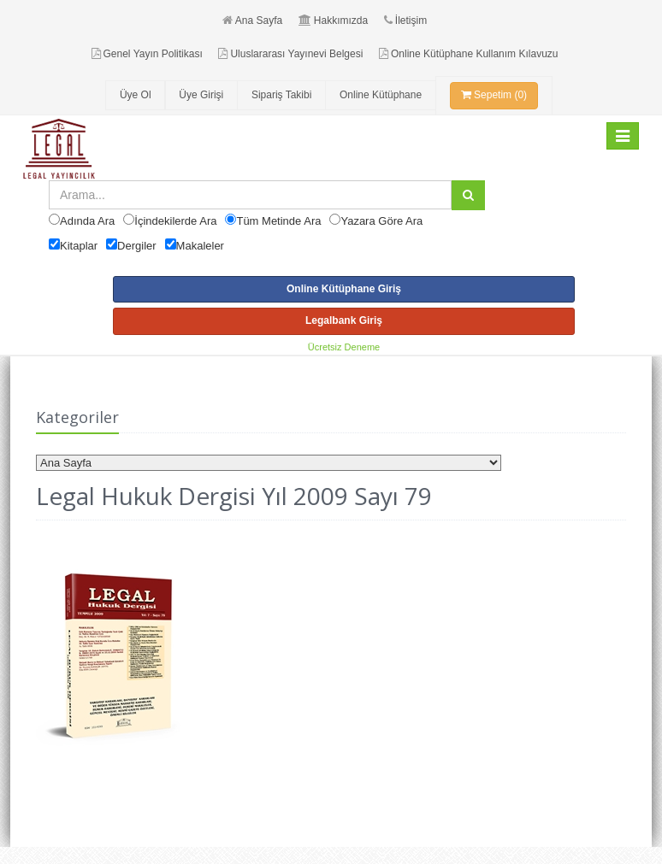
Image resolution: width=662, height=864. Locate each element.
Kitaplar (79, 245)
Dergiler (137, 245)
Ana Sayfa (252, 20)
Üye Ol (135, 95)
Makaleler (200, 245)
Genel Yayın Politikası (147, 54)
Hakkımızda (333, 20)
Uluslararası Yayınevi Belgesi (290, 54)
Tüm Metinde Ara (278, 221)
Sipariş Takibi (281, 95)
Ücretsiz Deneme (344, 347)
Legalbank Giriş (343, 320)
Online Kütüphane (381, 95)
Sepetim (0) (494, 95)
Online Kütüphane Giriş (344, 289)
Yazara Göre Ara (381, 221)
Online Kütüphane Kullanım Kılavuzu (468, 54)
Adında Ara (87, 221)
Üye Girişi (201, 95)
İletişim (405, 20)
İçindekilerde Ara (175, 221)
